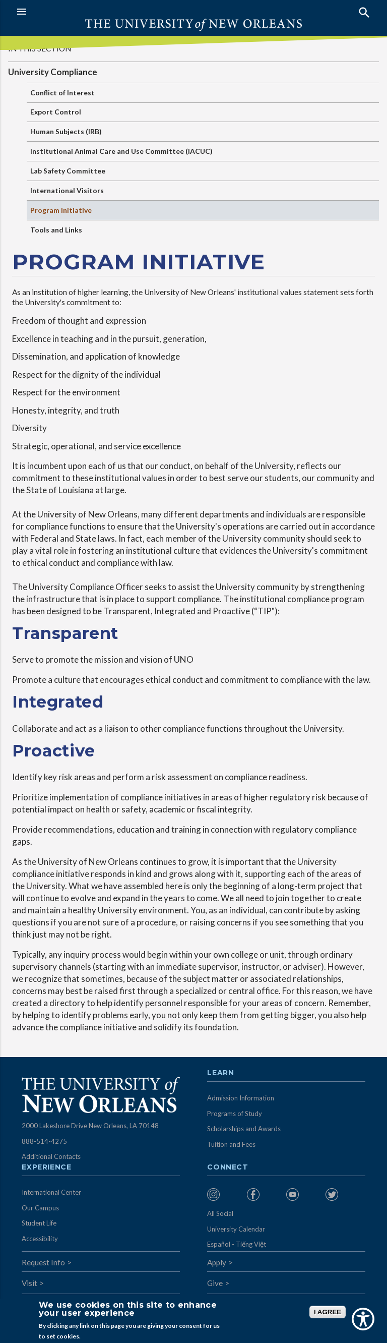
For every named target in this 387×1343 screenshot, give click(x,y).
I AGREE (327, 1312)
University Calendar (236, 1229)
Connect (227, 1167)
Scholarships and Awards (244, 1129)
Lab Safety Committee (67, 170)
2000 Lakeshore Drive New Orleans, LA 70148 (90, 1126)
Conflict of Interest (62, 92)
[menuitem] (224, 1194)
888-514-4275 (44, 1141)
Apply (216, 1262)
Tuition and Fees (231, 1144)
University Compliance (52, 72)
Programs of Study (234, 1114)
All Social (220, 1213)
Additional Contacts (51, 1156)
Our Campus (40, 1208)
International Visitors (67, 190)
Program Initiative (61, 210)
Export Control (55, 111)
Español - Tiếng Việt (236, 1244)
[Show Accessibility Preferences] (363, 1319)
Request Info (43, 1262)
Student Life (39, 1223)
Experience (46, 1167)
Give (215, 1283)
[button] (102, 12)
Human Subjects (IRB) (66, 131)
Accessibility (40, 1239)
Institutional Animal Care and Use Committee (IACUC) (121, 151)
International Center (51, 1192)
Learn (220, 1073)
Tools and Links (56, 229)
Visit (29, 1283)
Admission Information (240, 1098)
